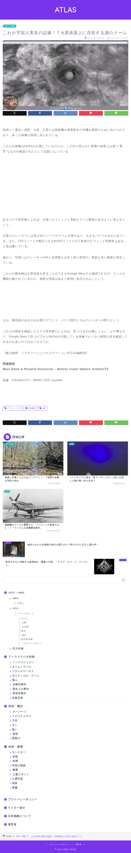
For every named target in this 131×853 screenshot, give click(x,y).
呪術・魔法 (15, 706)
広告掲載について (19, 816)
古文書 (25, 627)
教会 (23, 631)
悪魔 (15, 787)
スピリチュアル (21, 716)
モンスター (19, 752)
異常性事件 (19, 693)
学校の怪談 (19, 765)
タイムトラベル (21, 667)
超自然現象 (27, 639)
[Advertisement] (30, 187)
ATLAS (65, 9)
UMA (16, 598)
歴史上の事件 (21, 689)
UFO (15, 608)
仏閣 (24, 622)
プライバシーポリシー (22, 799)
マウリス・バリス (13, 408)
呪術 (15, 734)
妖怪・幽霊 (15, 746)
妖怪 (15, 756)
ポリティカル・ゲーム (25, 675)
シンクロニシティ (23, 662)
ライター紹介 (16, 807)
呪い (15, 729)
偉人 (15, 680)
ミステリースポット (32, 643)
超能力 (16, 738)
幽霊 (15, 770)
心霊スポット (21, 774)
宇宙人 (20, 603)
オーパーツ (19, 711)
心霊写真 (17, 778)
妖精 (15, 761)
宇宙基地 (31, 408)
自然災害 (17, 698)
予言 (15, 720)
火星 (43, 408)
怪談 (15, 783)
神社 (24, 635)
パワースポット (25, 613)
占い (15, 725)
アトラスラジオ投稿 (21, 656)
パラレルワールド (23, 671)
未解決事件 (19, 684)
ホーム (24, 618)
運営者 (12, 824)
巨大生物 (18, 648)
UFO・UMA (10, 26)
